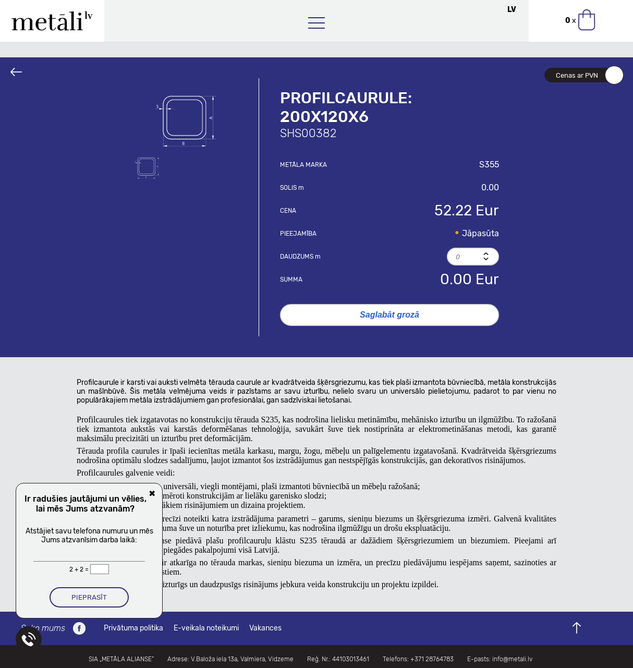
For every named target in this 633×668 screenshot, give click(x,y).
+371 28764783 (432, 659)
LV (511, 9)
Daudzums (300, 256)
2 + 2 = (79, 569)
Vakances (265, 628)
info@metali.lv (512, 659)
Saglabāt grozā (389, 314)
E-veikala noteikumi (206, 628)
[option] (186, 120)
